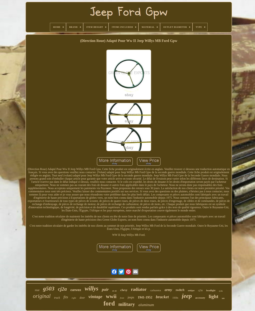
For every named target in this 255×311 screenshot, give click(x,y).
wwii (111, 296)
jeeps (131, 297)
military (126, 304)
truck (57, 297)
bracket (162, 297)
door (82, 297)
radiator (139, 289)
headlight (211, 290)
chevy (123, 290)
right (74, 297)
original (42, 296)
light (213, 296)
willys (91, 288)
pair (105, 289)
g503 (48, 288)
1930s (175, 297)
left (223, 298)
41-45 (114, 291)
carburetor (155, 290)
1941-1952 (145, 297)
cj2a (62, 289)
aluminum (146, 305)
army (168, 290)
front (122, 298)
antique (191, 290)
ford (109, 303)
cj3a (200, 290)
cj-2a (221, 291)
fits (66, 297)
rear (37, 290)
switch (180, 290)
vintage (95, 296)
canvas (75, 290)
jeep (187, 296)
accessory (200, 297)
